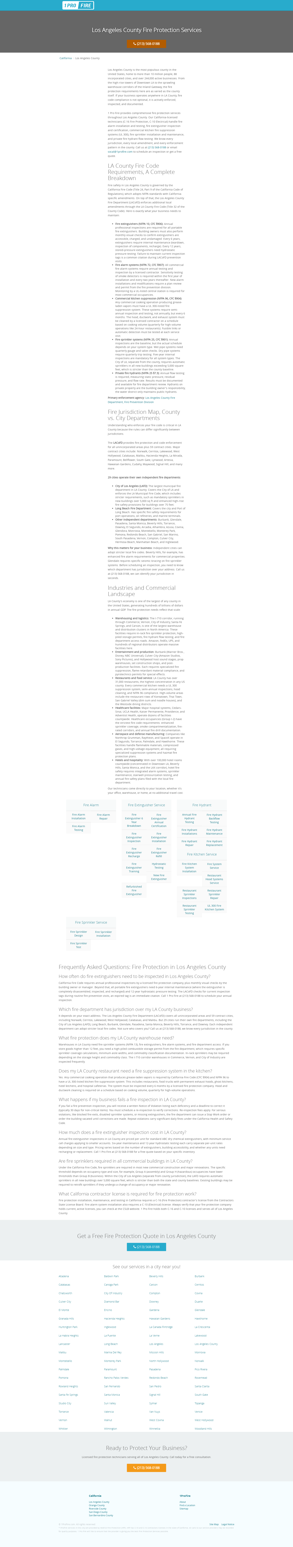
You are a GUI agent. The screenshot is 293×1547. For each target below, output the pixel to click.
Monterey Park (112, 1361)
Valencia (109, 1411)
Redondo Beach (158, 1377)
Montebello (65, 1361)
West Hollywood (204, 1420)
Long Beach (111, 1344)
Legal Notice (227, 1524)
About (183, 1501)
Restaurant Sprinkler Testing (189, 909)
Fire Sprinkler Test (78, 945)
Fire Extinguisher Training (134, 867)
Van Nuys (154, 1411)
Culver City (65, 1301)
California (66, 58)
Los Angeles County (206, 1344)
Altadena (64, 1276)
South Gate (201, 1394)
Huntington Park (68, 1327)
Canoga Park (111, 1284)
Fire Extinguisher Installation (159, 837)
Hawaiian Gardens (159, 1318)
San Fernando (112, 1386)
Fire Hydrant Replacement (214, 843)
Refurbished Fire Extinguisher (134, 890)
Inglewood (110, 1327)
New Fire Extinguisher (159, 877)
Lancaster (64, 1344)
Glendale (200, 1310)
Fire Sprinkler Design (78, 933)
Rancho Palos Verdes (116, 1377)
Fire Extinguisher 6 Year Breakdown (134, 820)
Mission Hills (156, 1352)
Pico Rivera (201, 1369)
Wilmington (110, 1428)
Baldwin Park (111, 1276)
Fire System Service (214, 865)
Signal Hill (154, 1394)
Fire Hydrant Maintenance (214, 831)
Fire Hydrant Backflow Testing (214, 818)
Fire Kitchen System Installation (189, 867)
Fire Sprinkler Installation (103, 933)
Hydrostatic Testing (159, 865)
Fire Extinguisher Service (146, 805)
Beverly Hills (156, 1276)
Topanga (199, 1403)
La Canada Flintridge (161, 1327)
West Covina (156, 1420)
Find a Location (187, 1505)
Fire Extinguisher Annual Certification (159, 820)
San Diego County (98, 1511)
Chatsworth (65, 1293)
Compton (154, 1293)
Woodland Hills (203, 1428)
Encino (108, 1310)
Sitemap (184, 1508)
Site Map (214, 1524)
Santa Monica (112, 1394)
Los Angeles (156, 1344)
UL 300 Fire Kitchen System (214, 907)
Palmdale (64, 1369)
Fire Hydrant (201, 805)
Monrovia (200, 1352)
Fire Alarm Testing (78, 828)
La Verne (154, 1335)
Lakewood (200, 1335)
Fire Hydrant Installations (189, 831)
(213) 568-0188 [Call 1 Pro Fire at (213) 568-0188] (146, 43)
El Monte (64, 1310)
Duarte (199, 1301)
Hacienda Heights (114, 1318)
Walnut (108, 1420)
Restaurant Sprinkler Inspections (189, 894)
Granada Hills (66, 1318)
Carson (153, 1284)
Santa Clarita (202, 1386)
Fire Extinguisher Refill (159, 852)
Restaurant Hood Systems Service (214, 879)
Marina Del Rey (112, 1352)
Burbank (199, 1276)
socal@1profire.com (120, 151)
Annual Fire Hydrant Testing (189, 818)
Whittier (63, 1428)
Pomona (63, 1377)
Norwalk (199, 1361)
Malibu (62, 1352)
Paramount (110, 1369)
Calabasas (64, 1284)
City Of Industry (113, 1293)
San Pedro (155, 1386)
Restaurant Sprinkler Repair (214, 894)
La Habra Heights (69, 1335)
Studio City (65, 1403)
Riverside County (97, 1508)
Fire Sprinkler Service (91, 922)
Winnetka (154, 1428)
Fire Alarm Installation (79, 816)
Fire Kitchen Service (202, 854)
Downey (154, 1301)
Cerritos (199, 1284)
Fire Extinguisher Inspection (134, 837)
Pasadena (155, 1369)
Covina (198, 1293)
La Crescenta (202, 1327)
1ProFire (185, 1496)
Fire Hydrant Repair (189, 843)
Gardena (154, 1310)
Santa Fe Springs (68, 1394)
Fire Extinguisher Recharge (134, 852)
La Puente (110, 1335)
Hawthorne (201, 1318)
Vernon (63, 1420)
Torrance (64, 1411)
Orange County (97, 1505)
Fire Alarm (91, 805)
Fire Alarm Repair (103, 816)
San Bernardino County (101, 1515)
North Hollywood (159, 1361)
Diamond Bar (111, 1301)
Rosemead (201, 1377)
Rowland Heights (68, 1386)
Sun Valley (110, 1403)
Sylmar (153, 1403)
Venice (199, 1411)
